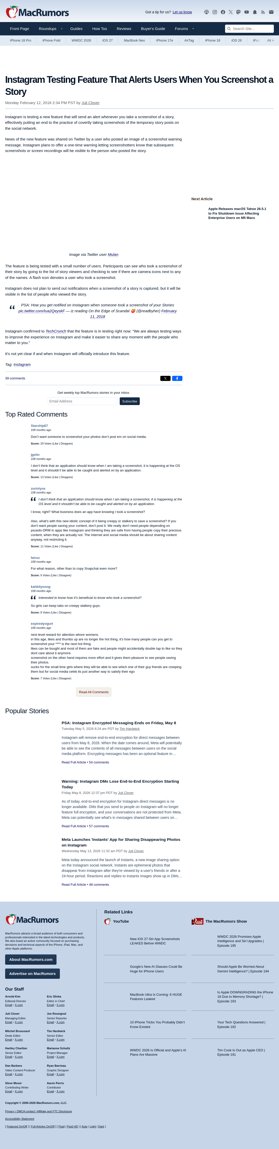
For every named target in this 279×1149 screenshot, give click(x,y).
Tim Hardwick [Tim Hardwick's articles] (56, 1029)
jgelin (35, 455)
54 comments (99, 768)
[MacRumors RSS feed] (263, 12)
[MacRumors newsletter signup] (271, 12)
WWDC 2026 (81, 40)
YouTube (121, 920)
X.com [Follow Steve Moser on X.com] (19, 1090)
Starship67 (39, 426)
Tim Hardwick (129, 734)
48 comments (99, 884)
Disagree (66, 443)
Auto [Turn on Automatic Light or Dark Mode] (85, 1126)
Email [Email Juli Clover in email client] (8, 1020)
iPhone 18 (212, 40)
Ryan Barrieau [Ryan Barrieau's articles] (56, 1064)
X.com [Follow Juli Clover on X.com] (19, 1020)
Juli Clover (90, 102)
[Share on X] (165, 378)
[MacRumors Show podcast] (206, 12)
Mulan (113, 254)
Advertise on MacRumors (32, 972)
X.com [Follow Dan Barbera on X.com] (19, 1072)
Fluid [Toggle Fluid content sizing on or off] (61, 1126)
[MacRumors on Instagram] (214, 12)
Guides (76, 28)
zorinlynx (38, 488)
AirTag (189, 40)
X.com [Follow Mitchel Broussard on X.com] (19, 1038)
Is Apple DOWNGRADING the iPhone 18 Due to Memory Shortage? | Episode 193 (245, 995)
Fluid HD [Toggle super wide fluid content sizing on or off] (72, 1126)
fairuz (35, 558)
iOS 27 (108, 40)
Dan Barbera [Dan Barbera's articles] (13, 1064)
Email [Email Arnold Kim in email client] (8, 1003)
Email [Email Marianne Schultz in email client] (50, 1055)
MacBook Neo (134, 40)
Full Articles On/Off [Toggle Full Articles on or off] (43, 1126)
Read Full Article (74, 768)
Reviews (124, 28)
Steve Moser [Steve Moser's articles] (13, 1081)
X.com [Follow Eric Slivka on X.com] (60, 1003)
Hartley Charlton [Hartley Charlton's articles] (16, 1047)
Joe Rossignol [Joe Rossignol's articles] (56, 1012)
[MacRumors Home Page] (37, 12)
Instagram (22, 364)
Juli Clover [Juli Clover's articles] (12, 1012)
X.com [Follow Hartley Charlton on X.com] (19, 1055)
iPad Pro (259, 40)
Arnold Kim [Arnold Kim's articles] (12, 995)
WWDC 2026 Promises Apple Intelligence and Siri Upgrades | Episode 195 (240, 939)
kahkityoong (41, 587)
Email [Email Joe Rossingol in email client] (50, 1020)
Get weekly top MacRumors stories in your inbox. (94, 393)
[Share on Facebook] (177, 378)
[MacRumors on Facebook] (223, 12)
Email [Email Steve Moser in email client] (8, 1090)
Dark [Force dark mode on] (101, 1126)
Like (55, 443)
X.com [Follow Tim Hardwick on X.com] (60, 1038)
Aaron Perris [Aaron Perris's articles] (55, 1081)
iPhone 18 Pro (20, 40)
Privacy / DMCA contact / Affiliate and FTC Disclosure (38, 1111)
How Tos (99, 28)
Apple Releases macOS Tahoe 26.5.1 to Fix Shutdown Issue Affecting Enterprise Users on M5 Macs (237, 213)
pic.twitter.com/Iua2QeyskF (41, 311)
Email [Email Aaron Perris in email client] (50, 1090)
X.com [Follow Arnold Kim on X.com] (19, 1003)
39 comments (15, 378)
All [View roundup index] (270, 40)
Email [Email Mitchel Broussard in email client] (8, 1038)
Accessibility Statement (19, 1118)
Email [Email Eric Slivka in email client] (50, 1003)
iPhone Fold (51, 40)
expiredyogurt (42, 624)
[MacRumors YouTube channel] (246, 12)
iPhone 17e (164, 40)
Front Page (19, 28)
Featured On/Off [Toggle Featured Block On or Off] (17, 1126)
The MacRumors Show (226, 920)
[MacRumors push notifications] (254, 12)
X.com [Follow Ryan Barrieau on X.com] (60, 1072)
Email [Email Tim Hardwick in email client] (50, 1038)
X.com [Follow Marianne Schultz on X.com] (60, 1055)
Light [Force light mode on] (93, 1126)
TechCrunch (56, 331)
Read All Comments (94, 692)
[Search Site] (249, 29)
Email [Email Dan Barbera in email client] (8, 1072)
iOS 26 (236, 40)
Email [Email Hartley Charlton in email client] (8, 1055)
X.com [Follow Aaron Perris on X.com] (60, 1090)
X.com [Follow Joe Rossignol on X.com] (60, 1020)
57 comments (99, 826)
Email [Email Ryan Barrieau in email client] (50, 1072)
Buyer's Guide (153, 28)
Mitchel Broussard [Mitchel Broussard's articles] (17, 1029)
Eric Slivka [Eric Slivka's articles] (54, 995)
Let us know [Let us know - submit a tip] (182, 12)
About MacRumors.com (30, 958)
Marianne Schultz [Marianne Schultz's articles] (58, 1047)
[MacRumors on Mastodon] (238, 12)
